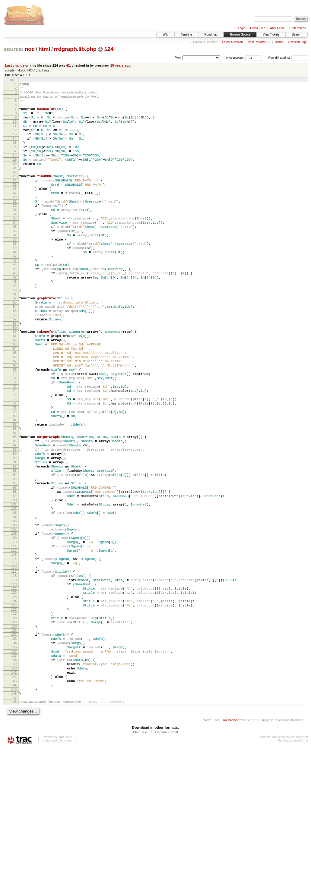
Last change (14, 65)
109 (14, 630)
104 (14, 605)
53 (15, 346)
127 (14, 722)
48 (15, 322)
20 (15, 180)
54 (15, 352)
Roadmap (211, 34)
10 (15, 129)
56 (15, 362)
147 (14, 823)
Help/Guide (257, 28)
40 (15, 281)
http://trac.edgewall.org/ (292, 867)
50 (15, 332)
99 (15, 580)
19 (15, 175)
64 (15, 402)
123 (14, 701)
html (44, 49)
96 (15, 564)
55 (15, 357)
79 (15, 478)
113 (14, 650)
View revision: (235, 57)
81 (15, 489)
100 (14, 585)
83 (15, 499)
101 (14, 590)
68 (15, 422)
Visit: (178, 57)
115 (14, 661)
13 (15, 144)
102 (14, 595)
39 (15, 276)
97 (15, 569)
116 (14, 666)
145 (14, 813)
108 (14, 625)
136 (14, 767)
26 (15, 209)
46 (15, 312)
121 (14, 691)
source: (14, 49)
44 (15, 302)
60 (15, 381)
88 (15, 523)
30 (15, 230)
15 (15, 154)
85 (15, 508)
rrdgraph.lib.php (75, 49)
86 (15, 513)
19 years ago (120, 65)
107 (14, 620)
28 (15, 220)
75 (15, 458)
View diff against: (288, 57)
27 (15, 214)
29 (15, 225)
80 (15, 484)
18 (15, 170)
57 (15, 367)
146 (14, 818)
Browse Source (240, 34)
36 (15, 261)
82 (15, 494)
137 (14, 772)
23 (15, 194)
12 (15, 139)
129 (14, 732)
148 (14, 827)
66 (15, 412)
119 (14, 681)
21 (15, 185)
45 (15, 307)
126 (14, 717)
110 (14, 635)
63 (15, 396)
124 (108, 49)
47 (15, 317)
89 (15, 528)
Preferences (298, 28)
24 (15, 199)
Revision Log (297, 42)
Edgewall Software (58, 867)
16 (15, 159)
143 (14, 803)
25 (15, 204)
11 (15, 134)
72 (15, 443)
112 (14, 645)
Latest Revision (232, 42)
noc (30, 49)
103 (14, 600)
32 (15, 240)
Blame (279, 42)
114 (14, 655)
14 (15, 149)
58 (15, 372)
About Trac (277, 28)
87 (15, 518)
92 (15, 544)
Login (241, 28)
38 (15, 271)
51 (15, 337)
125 (14, 712)
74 (15, 453)
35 (15, 255)
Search (296, 34)
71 (15, 437)
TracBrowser (231, 846)
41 (15, 286)
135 (14, 762)
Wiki (165, 34)
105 (14, 610)
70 (15, 432)
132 (14, 746)
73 (15, 448)
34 (15, 250)
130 (14, 737)
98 (15, 575)
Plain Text (140, 859)
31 (15, 235)
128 (14, 727)
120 (14, 686)
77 (15, 468)
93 (15, 549)
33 (15, 245)
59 (15, 377)
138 (14, 777)
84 (15, 504)
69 (15, 427)
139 (14, 782)
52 (15, 341)
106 (14, 614)
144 (14, 808)
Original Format (166, 859)
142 (14, 798)
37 (15, 266)
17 (15, 164)
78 (15, 473)
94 (15, 554)
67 (15, 417)
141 (14, 793)
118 (14, 676)
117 (14, 671)
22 (15, 190)
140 (14, 787)
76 (15, 463)
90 (15, 534)
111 (14, 640)
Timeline (186, 34)
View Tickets (271, 34)
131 (14, 742)
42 (68, 65)
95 (15, 559)
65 (15, 407)
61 (15, 386)
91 (15, 539)
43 (15, 296)
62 (15, 391)
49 (15, 327)
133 (14, 752)
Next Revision (257, 42)
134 (14, 757)
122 (14, 696)
